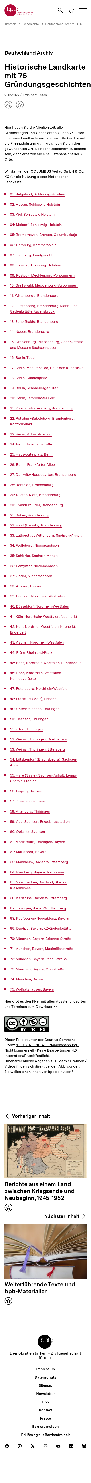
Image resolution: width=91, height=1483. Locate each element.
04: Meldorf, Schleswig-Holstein (36, 225)
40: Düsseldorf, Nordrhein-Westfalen (39, 606)
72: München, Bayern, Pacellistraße (38, 959)
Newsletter (45, 1394)
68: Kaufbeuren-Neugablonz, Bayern (39, 918)
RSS (45, 1402)
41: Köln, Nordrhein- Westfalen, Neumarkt (43, 616)
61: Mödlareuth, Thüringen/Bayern (37, 842)
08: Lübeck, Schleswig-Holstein (35, 265)
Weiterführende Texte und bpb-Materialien (39, 1288)
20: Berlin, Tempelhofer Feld (32, 398)
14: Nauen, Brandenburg (29, 331)
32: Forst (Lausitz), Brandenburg (36, 525)
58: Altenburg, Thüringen (30, 811)
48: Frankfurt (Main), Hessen (33, 699)
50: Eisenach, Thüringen (29, 719)
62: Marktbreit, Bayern (28, 852)
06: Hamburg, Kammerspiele (33, 245)
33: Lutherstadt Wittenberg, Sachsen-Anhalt (46, 535)
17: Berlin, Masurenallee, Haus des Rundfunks (46, 368)
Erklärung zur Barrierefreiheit (45, 1435)
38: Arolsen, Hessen (26, 586)
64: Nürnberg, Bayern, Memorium (37, 872)
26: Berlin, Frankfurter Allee (32, 464)
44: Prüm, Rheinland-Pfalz (31, 652)
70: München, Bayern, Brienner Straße (40, 939)
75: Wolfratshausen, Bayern (32, 989)
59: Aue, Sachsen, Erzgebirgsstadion (40, 821)
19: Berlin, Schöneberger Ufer (33, 388)
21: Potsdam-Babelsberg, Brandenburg (41, 408)
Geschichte (30, 24)
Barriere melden (45, 1427)
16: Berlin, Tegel (22, 357)
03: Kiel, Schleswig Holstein (32, 214)
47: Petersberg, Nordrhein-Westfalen (39, 688)
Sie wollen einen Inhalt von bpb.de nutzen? (38, 1072)
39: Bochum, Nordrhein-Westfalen (37, 596)
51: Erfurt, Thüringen (26, 729)
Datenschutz (45, 1377)
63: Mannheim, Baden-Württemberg (39, 862)
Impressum (45, 1369)
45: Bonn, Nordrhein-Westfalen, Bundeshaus (45, 663)
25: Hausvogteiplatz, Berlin (31, 454)
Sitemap (45, 1385)
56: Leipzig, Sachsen (26, 791)
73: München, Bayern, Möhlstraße (37, 969)
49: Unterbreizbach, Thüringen (34, 709)
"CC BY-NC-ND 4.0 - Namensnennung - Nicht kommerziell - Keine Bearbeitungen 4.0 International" (41, 1050)
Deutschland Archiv (59, 24)
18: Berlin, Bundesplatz (28, 378)
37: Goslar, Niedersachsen (31, 576)
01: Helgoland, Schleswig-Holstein (37, 194)
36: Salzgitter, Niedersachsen (33, 566)
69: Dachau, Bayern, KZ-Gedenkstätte (41, 928)
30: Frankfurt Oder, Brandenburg (36, 505)
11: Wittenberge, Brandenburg (34, 295)
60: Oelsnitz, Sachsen (27, 831)
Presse (45, 1418)
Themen (10, 24)
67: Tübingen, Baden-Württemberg (38, 908)
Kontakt (45, 1410)
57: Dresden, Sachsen (27, 801)
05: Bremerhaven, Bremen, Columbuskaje (43, 235)
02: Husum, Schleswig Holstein (35, 204)
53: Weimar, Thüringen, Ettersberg (37, 749)
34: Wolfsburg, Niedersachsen (34, 545)
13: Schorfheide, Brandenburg (34, 321)
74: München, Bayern (27, 979)
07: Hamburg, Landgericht (31, 255)
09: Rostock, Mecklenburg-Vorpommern (42, 275)
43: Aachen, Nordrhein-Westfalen (37, 642)
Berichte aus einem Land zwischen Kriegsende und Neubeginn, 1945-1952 (39, 1191)
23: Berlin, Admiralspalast (31, 434)
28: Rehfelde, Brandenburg (32, 485)
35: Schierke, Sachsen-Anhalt (33, 556)
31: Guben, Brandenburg (29, 515)
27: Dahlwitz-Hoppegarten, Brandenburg (43, 474)
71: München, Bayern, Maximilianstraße (41, 949)
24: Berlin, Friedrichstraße (31, 444)
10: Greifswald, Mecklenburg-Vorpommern (44, 285)
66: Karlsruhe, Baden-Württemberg (38, 898)
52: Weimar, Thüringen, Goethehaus (38, 739)
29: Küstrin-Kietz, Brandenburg (35, 495)
